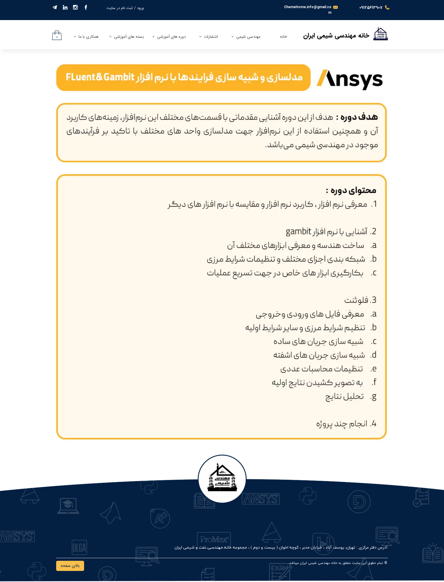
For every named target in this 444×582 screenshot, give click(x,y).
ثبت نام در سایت (119, 8)
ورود (140, 8)
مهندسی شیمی (248, 36)
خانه (283, 36)
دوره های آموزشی (171, 36)
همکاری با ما (89, 36)
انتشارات (211, 36)
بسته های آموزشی (129, 36)
